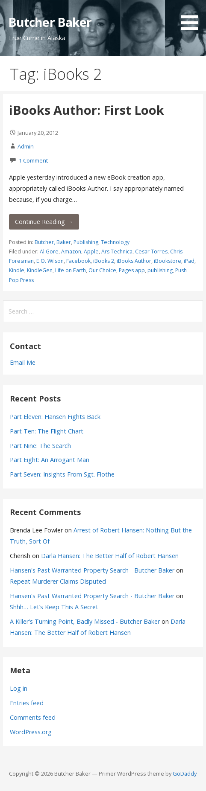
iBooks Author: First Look (86, 110)
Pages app (132, 270)
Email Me (22, 362)
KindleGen (40, 270)
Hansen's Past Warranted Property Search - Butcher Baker (92, 570)
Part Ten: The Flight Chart (46, 431)
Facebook (78, 261)
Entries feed (27, 703)
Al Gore (49, 251)
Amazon (71, 251)
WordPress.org (31, 732)
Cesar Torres (151, 251)
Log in (18, 688)
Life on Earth (70, 270)
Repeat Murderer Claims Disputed (58, 581)
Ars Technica (116, 251)
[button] (192, 16)
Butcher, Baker (53, 242)
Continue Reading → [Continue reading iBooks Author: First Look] (44, 222)
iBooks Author (134, 261)
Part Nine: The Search (40, 446)
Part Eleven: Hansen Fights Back (55, 417)
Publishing (86, 242)
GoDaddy (185, 773)
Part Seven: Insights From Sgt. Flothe (62, 474)
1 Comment (33, 160)
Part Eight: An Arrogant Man (49, 460)
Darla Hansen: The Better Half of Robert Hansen (110, 556)
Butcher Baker (50, 22)
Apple (91, 251)
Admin (26, 146)
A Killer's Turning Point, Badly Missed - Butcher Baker (85, 621)
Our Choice (102, 270)
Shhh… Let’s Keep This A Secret (54, 607)
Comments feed (33, 717)
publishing (160, 270)
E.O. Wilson (50, 261)
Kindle (16, 270)
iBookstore (167, 261)
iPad (189, 261)
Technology (115, 242)
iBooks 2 (103, 261)
